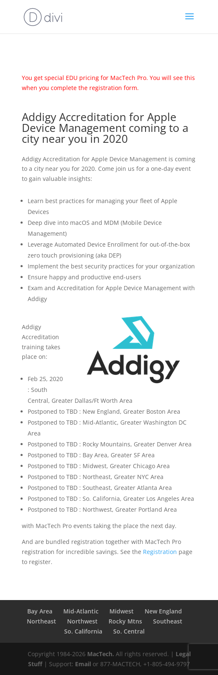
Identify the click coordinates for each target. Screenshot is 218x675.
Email (83, 664)
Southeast (167, 621)
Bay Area (39, 611)
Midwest (121, 611)
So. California (83, 631)
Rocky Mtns (125, 621)
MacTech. (100, 654)
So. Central (129, 631)
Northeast (41, 621)
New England (163, 611)
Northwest (82, 621)
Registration (160, 552)
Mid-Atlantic (81, 611)
